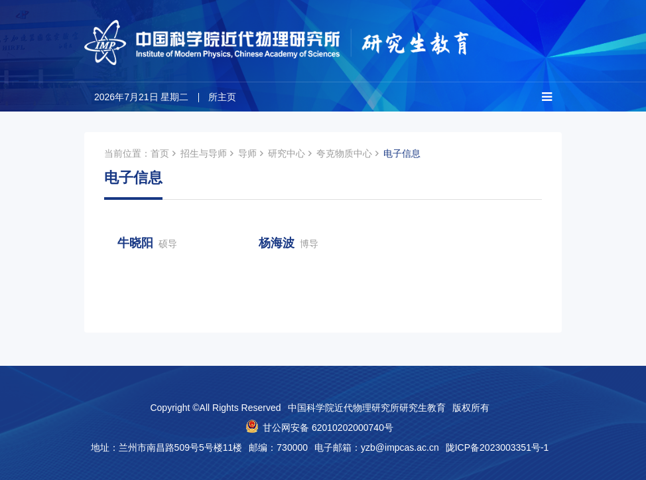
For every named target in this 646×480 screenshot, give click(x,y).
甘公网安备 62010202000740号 (328, 427)
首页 (160, 153)
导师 (247, 153)
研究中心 (286, 153)
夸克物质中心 (344, 153)
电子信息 (401, 153)
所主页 (222, 97)
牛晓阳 (147, 243)
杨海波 (288, 243)
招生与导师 (203, 153)
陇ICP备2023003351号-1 (497, 447)
